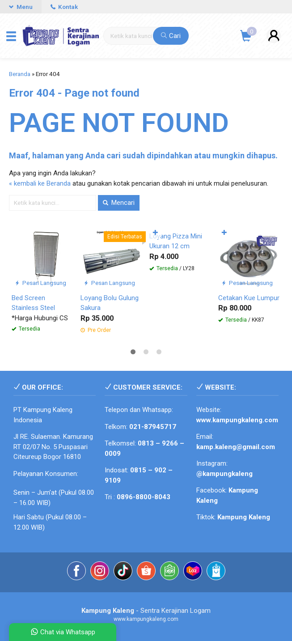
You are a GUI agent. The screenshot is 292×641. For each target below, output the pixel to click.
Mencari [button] (119, 203)
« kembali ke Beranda (40, 183)
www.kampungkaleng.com (237, 420)
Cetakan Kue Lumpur (248, 298)
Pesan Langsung (40, 282)
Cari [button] (171, 36)
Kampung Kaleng (243, 517)
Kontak (64, 6)
